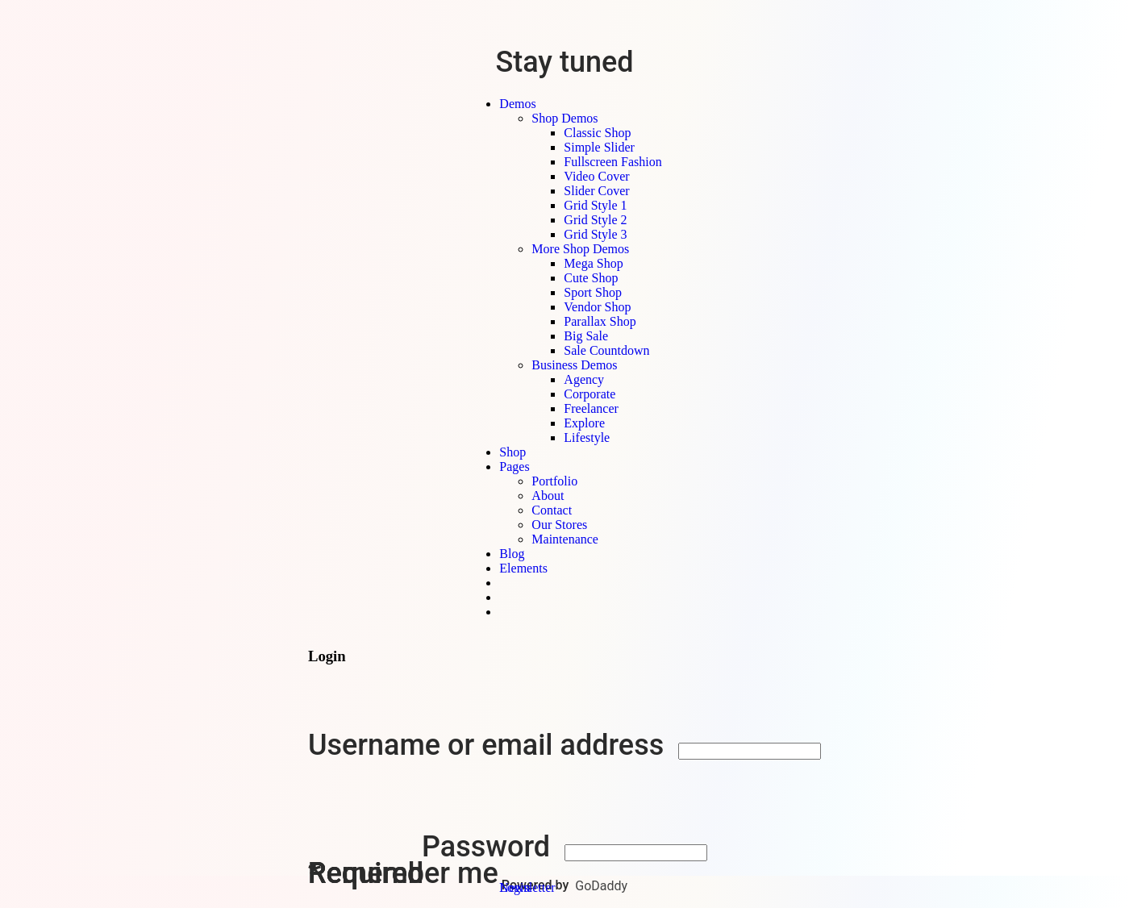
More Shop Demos (580, 249)
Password (489, 847)
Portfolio (554, 481)
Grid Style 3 (595, 234)
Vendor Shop (597, 307)
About (547, 495)
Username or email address (489, 745)
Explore (584, 423)
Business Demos (574, 365)
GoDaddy (601, 885)
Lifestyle (587, 437)
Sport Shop (593, 292)
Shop (512, 452)
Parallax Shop (599, 321)
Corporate (589, 394)
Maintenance (564, 539)
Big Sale (586, 336)
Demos (517, 103)
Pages (514, 466)
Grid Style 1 (595, 205)
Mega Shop (593, 263)
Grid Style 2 (595, 220)
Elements (523, 568)
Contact (551, 510)
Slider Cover (596, 191)
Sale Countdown (606, 350)
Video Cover (596, 176)
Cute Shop (591, 278)
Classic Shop (597, 133)
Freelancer (591, 408)
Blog (511, 553)
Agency (584, 379)
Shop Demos (564, 118)
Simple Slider (599, 147)
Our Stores (559, 524)
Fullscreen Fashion (612, 162)
